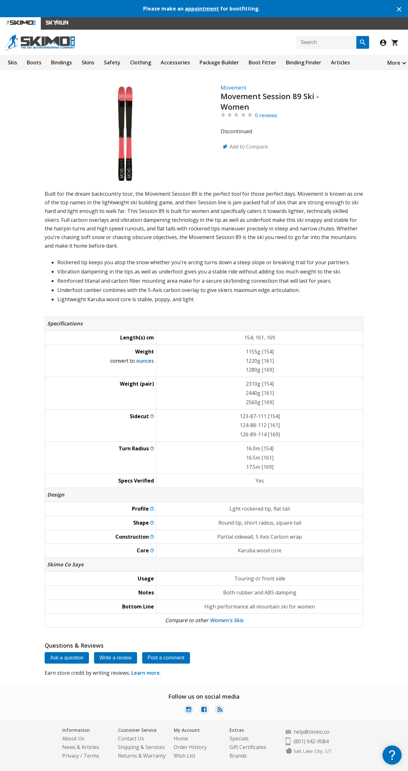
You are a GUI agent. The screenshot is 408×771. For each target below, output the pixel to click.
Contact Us (131, 738)
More (393, 62)
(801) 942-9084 (311, 741)
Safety (112, 62)
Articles (340, 62)
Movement (233, 87)
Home (181, 738)
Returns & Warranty (142, 755)
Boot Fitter (262, 62)
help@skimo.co (311, 731)
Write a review (115, 657)
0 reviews (266, 115)
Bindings (61, 62)
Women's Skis (226, 620)
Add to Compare (248, 146)
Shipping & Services (141, 747)
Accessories (175, 62)
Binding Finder (303, 62)
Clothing (140, 62)
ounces (145, 360)
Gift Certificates (247, 747)
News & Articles (80, 747)
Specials (239, 738)
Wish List (184, 755)
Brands (238, 755)
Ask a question (67, 657)
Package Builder (219, 62)
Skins (88, 62)
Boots (34, 62)
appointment (202, 8)
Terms (91, 755)
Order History (190, 747)
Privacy (70, 755)
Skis (12, 62)
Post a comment (166, 657)
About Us (73, 738)
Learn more (145, 672)
